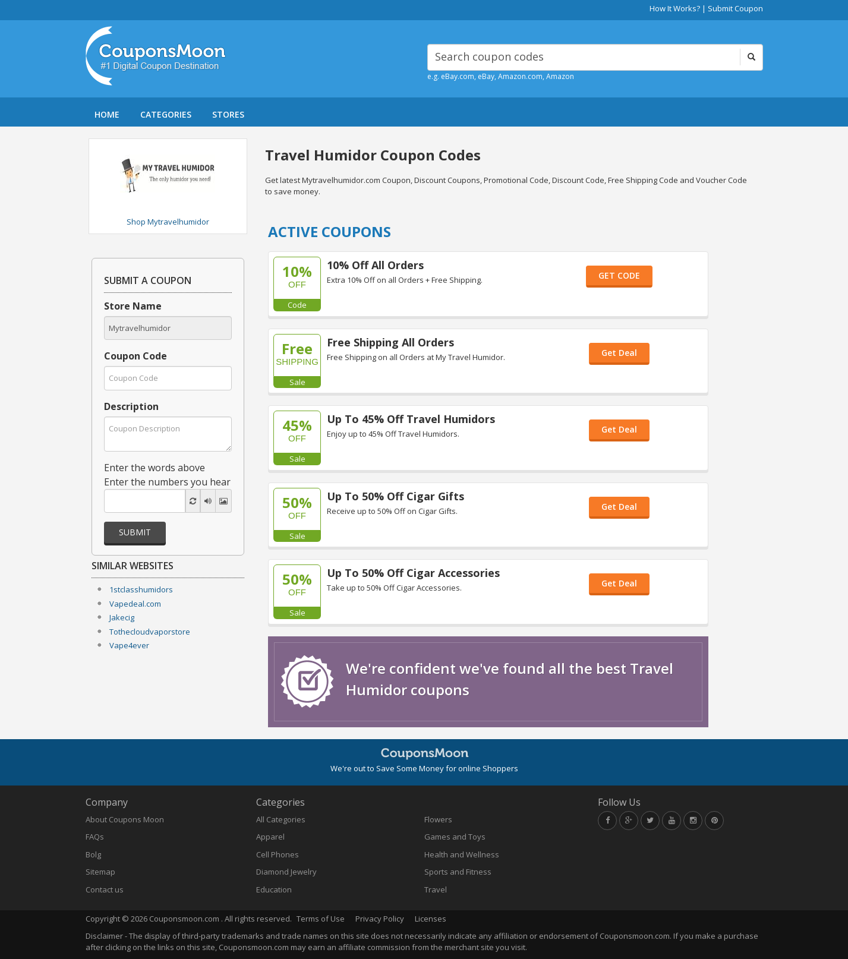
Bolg (93, 854)
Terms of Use (321, 918)
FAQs (95, 836)
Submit (135, 532)
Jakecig (121, 617)
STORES (228, 114)
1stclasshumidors (141, 589)
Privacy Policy (379, 918)
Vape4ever (129, 645)
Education (274, 889)
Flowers (438, 819)
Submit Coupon (735, 8)
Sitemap (100, 871)
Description (131, 406)
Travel (435, 889)
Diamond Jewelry (286, 871)
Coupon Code (135, 355)
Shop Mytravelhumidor (168, 221)
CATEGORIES (165, 114)
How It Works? (675, 8)
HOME (106, 114)
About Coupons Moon (125, 819)
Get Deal (619, 352)
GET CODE (619, 275)
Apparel (270, 836)
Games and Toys (455, 836)
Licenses (430, 918)
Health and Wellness (461, 854)
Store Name (133, 306)
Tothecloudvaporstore (149, 631)
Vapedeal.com (135, 603)
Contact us (105, 889)
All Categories (280, 819)
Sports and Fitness (457, 871)
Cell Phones (277, 854)
